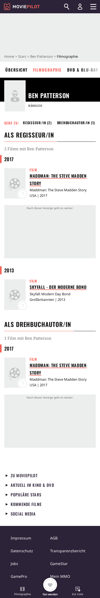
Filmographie (47, 70)
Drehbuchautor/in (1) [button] (76, 122)
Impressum (21, 538)
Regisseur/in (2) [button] (37, 122)
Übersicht (16, 70)
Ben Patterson (41, 56)
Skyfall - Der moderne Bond (58, 287)
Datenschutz (22, 550)
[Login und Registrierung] (80, 6)
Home (9, 56)
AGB (54, 538)
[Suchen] (66, 6)
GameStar (59, 563)
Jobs (14, 563)
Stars (22, 56)
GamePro (19, 576)
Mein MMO (60, 576)
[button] (22, 592)
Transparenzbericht (67, 550)
